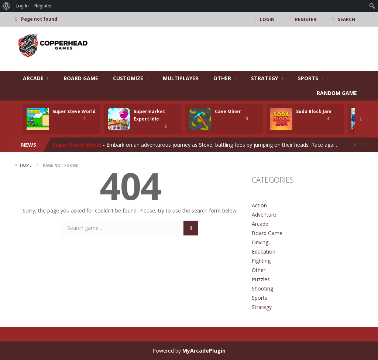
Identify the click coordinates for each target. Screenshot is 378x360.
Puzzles (261, 279)
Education (263, 251)
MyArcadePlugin (204, 350)
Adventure (264, 214)
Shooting (262, 288)
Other (222, 78)
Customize (128, 78)
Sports (308, 78)
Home (26, 165)
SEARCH (346, 19)
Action (259, 205)
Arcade (33, 78)
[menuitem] (6, 6)
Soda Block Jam (313, 111)
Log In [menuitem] (22, 6)
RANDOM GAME (336, 92)
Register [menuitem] (43, 6)
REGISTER (305, 19)
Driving (260, 242)
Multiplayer (181, 78)
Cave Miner (228, 111)
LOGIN (267, 19)
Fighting (261, 260)
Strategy (264, 78)
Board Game (80, 78)
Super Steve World (74, 111)
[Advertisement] (228, 48)
